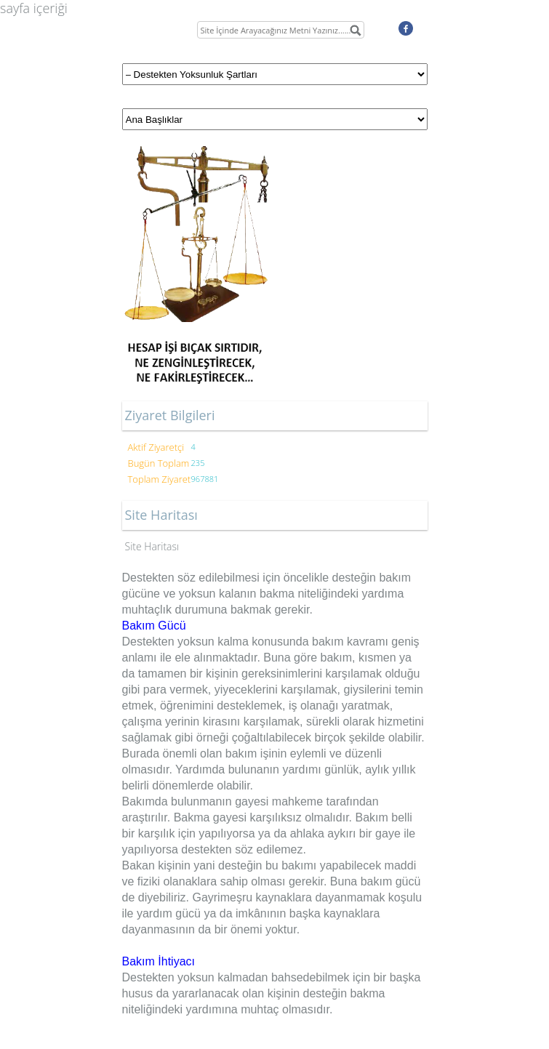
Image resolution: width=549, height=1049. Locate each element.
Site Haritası (152, 546)
